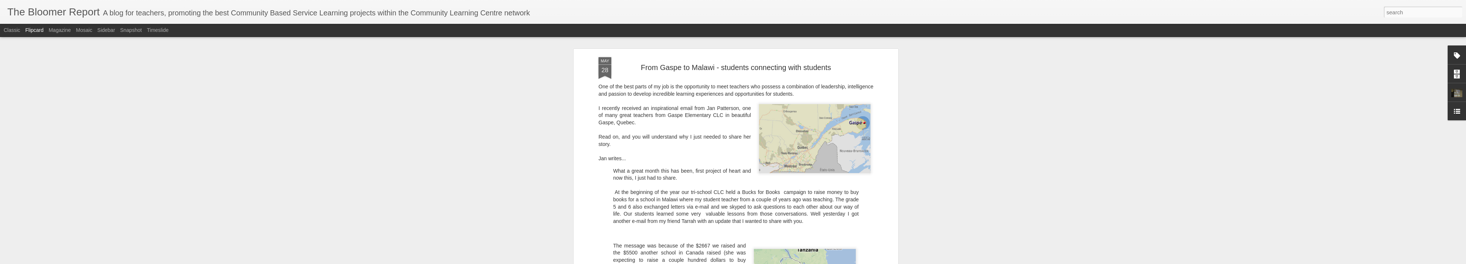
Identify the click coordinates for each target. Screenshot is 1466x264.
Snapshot (131, 30)
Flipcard (34, 30)
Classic (12, 30)
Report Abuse (777, 260)
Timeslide (158, 30)
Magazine (60, 30)
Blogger (756, 260)
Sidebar (106, 30)
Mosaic (84, 30)
